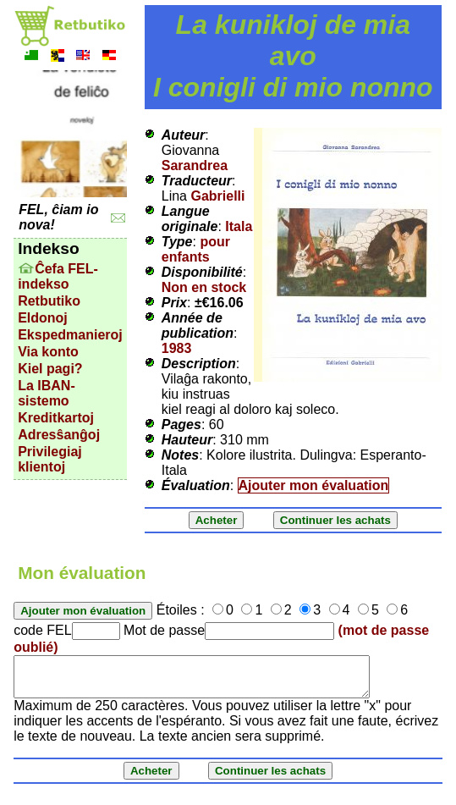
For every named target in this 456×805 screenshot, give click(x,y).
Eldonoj (43, 318)
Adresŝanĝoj (59, 434)
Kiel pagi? (50, 368)
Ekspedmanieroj (70, 335)
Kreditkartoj (56, 418)
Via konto (48, 352)
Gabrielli (217, 196)
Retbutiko (49, 301)
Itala (238, 226)
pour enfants (196, 249)
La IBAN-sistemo (46, 393)
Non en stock (204, 287)
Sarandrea (195, 165)
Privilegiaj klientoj (50, 459)
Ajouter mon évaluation (314, 485)
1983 (177, 348)
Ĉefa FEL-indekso (58, 276)
